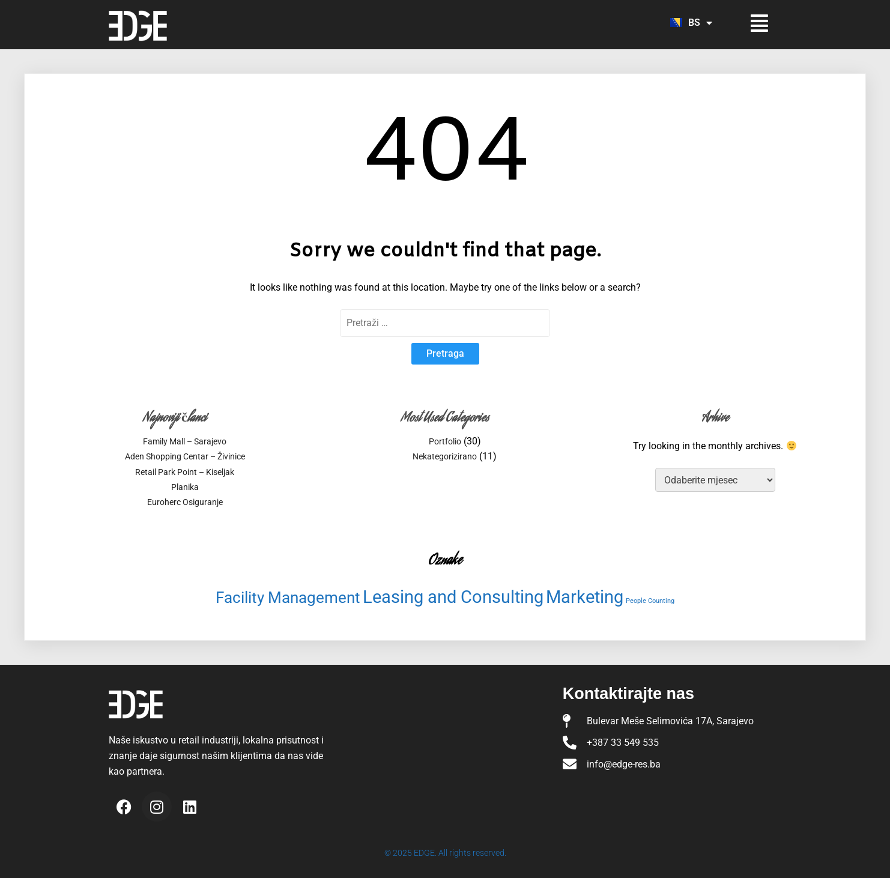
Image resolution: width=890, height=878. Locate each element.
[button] (749, 23)
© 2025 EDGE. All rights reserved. (445, 853)
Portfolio (445, 441)
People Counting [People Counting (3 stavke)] (650, 601)
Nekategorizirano (445, 456)
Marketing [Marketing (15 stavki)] (584, 597)
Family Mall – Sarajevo (184, 441)
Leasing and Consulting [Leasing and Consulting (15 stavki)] (453, 597)
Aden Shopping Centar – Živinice (185, 456)
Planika (185, 487)
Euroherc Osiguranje (185, 502)
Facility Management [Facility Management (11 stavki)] (288, 598)
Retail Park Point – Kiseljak (184, 472)
